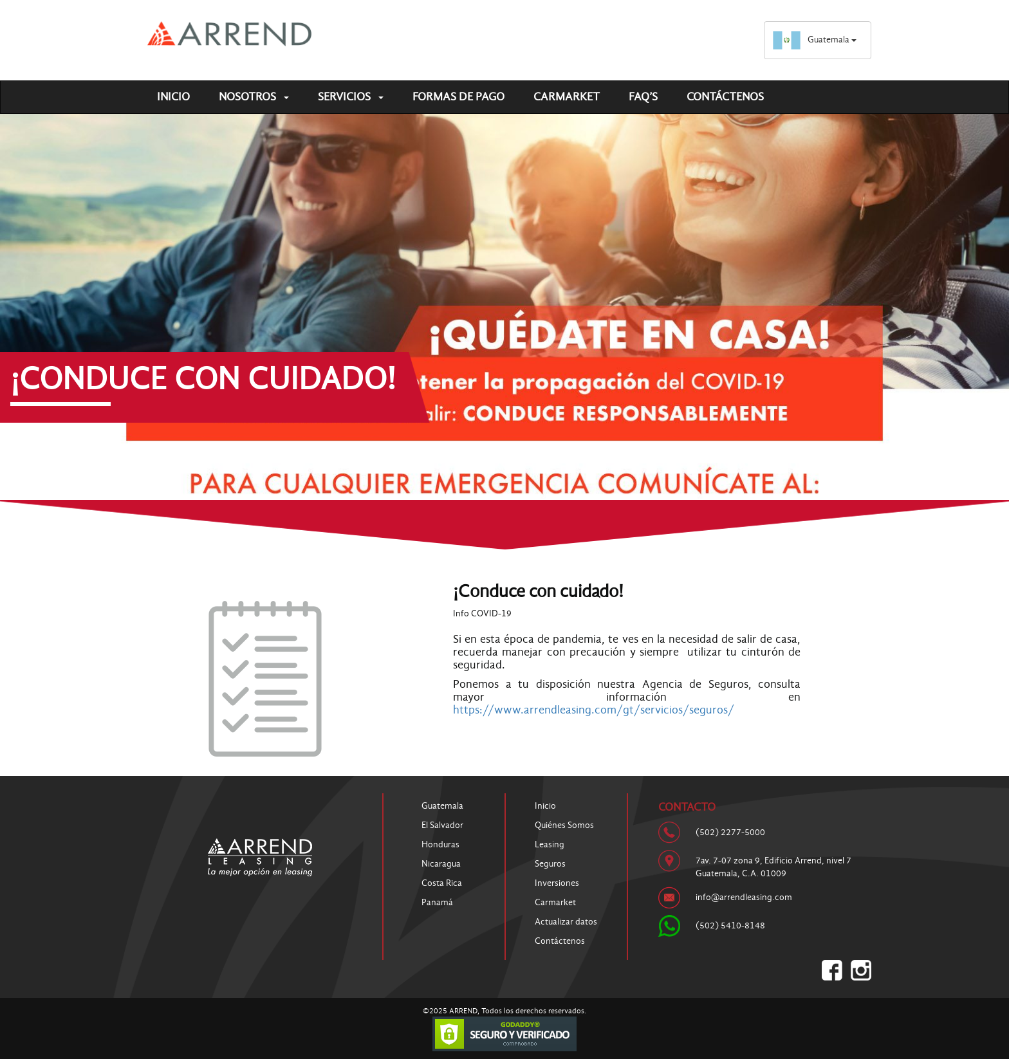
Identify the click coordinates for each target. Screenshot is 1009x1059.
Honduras (440, 844)
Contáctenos (725, 97)
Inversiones (557, 883)
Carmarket (566, 97)
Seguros (550, 863)
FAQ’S (643, 97)
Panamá (437, 902)
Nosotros (254, 97)
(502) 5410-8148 (730, 925)
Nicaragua (441, 863)
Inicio (173, 97)
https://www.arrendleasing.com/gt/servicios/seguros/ (593, 710)
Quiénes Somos (564, 825)
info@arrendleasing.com (744, 897)
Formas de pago (458, 97)
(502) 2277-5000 (730, 832)
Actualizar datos (566, 921)
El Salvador (442, 825)
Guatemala (814, 39)
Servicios (351, 97)
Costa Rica (441, 883)
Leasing (549, 844)
